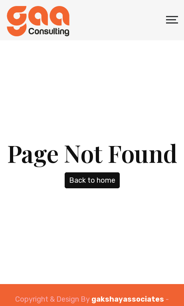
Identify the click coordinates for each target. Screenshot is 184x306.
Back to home (92, 180)
